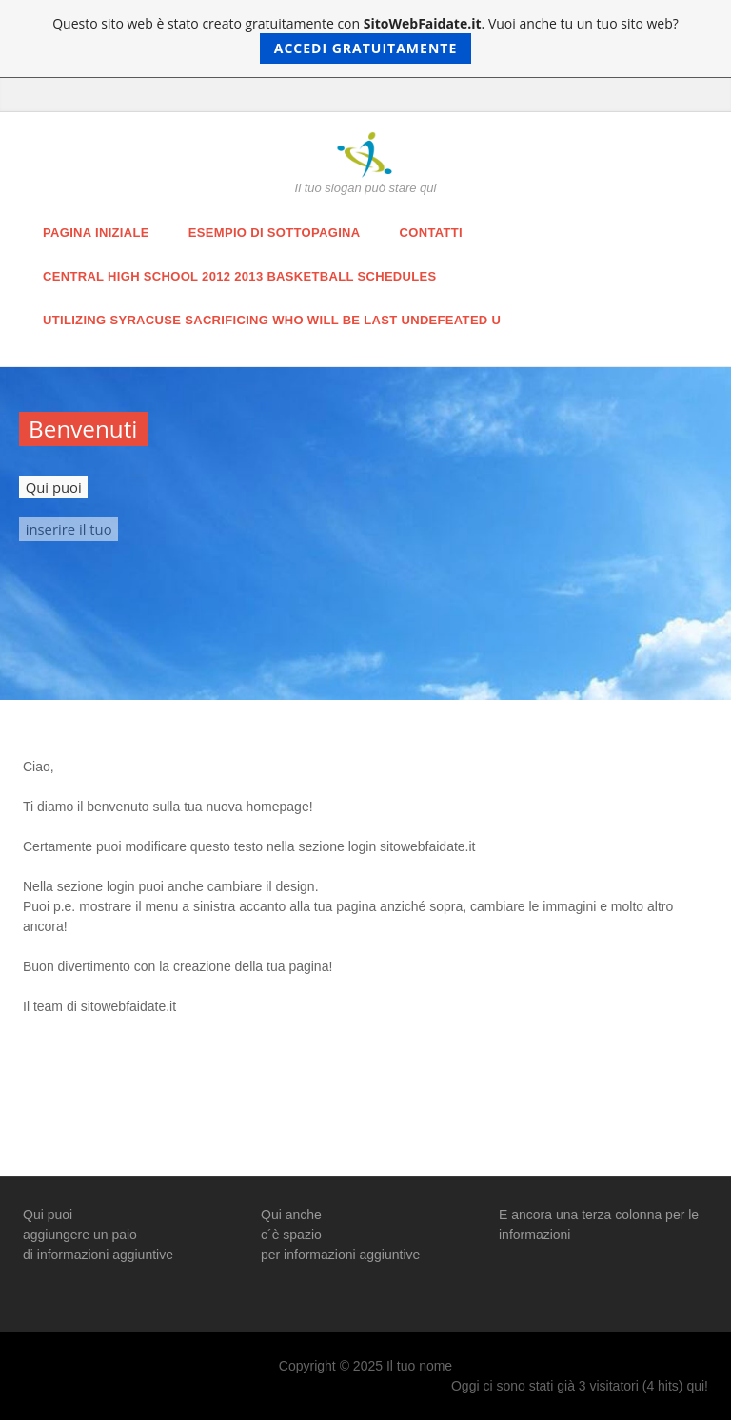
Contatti (431, 232)
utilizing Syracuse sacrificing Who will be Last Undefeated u (272, 320)
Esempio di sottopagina (274, 232)
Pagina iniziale (96, 232)
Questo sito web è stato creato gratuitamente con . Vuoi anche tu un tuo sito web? (365, 39)
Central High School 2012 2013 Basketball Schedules (240, 276)
